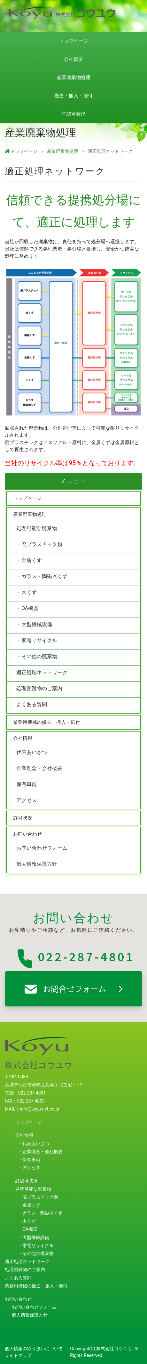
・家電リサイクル (36, 640)
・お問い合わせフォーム (32, 1307)
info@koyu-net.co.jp (39, 1109)
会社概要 (73, 59)
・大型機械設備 (34, 624)
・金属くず (29, 560)
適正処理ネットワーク (41, 672)
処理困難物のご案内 (39, 688)
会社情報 (22, 738)
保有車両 (26, 784)
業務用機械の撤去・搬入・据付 (46, 722)
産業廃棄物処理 (73, 77)
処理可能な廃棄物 (36, 528)
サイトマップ (18, 1355)
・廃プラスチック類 (39, 544)
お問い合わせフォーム (41, 848)
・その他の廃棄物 (36, 656)
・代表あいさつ (33, 1143)
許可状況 (22, 818)
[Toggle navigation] (138, 9)
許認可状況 (74, 114)
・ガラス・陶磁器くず (41, 576)
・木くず (26, 592)
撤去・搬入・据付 (73, 96)
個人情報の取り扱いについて (34, 1348)
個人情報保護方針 (36, 864)
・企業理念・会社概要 (40, 1151)
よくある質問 (31, 704)
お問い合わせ (27, 834)
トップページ (73, 41)
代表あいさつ (31, 752)
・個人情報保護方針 (27, 1315)
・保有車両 (29, 1159)
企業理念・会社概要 (39, 768)
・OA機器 (27, 608)
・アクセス (29, 1167)
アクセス (26, 800)
